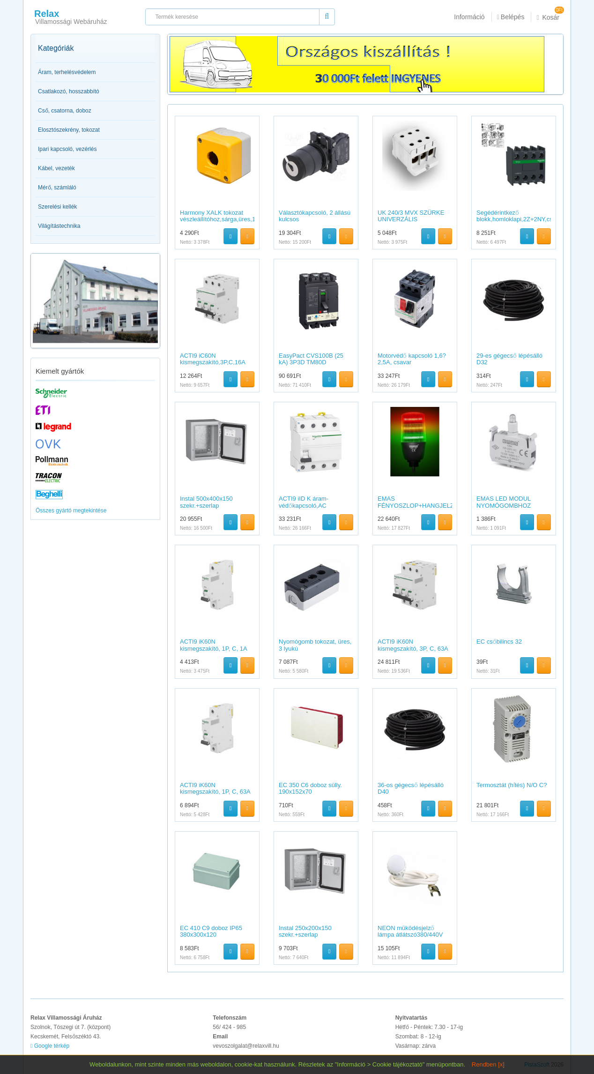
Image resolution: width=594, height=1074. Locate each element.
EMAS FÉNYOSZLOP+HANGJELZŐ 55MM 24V (418, 505)
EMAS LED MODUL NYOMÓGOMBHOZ (503, 502)
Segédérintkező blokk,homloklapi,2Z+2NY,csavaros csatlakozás (523, 219)
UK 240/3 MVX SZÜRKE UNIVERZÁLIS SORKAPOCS (411, 219)
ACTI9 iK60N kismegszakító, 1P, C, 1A (213, 645)
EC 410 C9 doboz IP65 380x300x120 (211, 931)
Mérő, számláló (57, 187)
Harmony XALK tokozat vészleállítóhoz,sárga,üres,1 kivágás (217, 219)
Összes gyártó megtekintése (71, 510)
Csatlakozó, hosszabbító (68, 91)
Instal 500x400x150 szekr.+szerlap (206, 502)
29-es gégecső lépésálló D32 (509, 359)
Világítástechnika (59, 226)
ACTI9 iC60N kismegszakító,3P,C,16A (212, 359)
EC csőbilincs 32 (499, 641)
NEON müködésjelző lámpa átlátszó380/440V (410, 931)
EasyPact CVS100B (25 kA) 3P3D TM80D (311, 359)
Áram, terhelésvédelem (67, 72)
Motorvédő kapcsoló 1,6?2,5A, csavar (412, 359)
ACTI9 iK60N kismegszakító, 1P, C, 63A (215, 788)
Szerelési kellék (57, 206)
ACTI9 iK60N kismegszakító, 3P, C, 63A (413, 645)
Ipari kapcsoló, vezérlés (67, 149)
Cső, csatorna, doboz (64, 110)
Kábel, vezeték (56, 168)
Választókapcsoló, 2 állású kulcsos (314, 216)
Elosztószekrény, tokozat (69, 130)
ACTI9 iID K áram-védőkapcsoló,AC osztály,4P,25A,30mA (307, 505)
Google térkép (49, 1046)
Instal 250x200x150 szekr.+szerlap (305, 931)
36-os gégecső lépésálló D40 (411, 788)
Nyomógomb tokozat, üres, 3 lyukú (315, 645)
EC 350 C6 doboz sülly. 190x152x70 (310, 788)
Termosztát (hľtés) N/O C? (511, 785)
